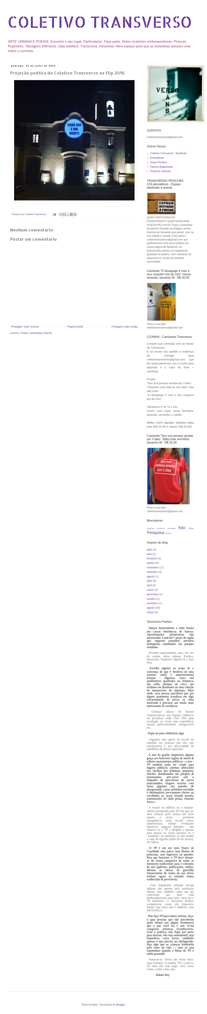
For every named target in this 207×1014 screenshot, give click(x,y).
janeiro (151, 562)
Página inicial (75, 326)
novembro (152, 567)
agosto (151, 576)
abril (149, 554)
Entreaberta (157, 157)
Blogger (120, 1004)
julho (149, 549)
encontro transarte (166, 528)
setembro (152, 571)
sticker (168, 533)
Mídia (191, 528)
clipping (150, 528)
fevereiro (152, 558)
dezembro (152, 594)
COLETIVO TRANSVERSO (100, 22)
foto (181, 527)
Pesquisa (155, 532)
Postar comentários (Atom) (36, 332)
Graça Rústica (158, 162)
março (150, 589)
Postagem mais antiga (124, 326)
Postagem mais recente (25, 326)
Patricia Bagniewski (161, 166)
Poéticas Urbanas (160, 171)
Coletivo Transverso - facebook (168, 153)
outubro (151, 598)
